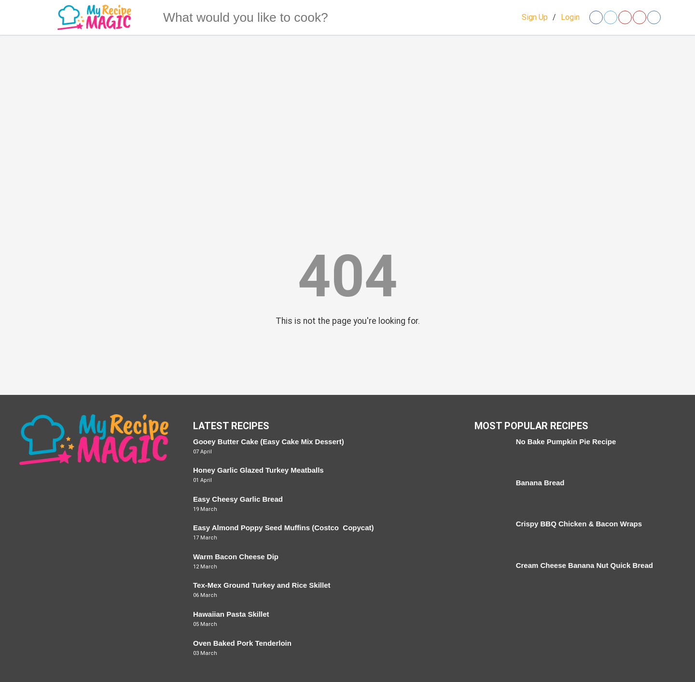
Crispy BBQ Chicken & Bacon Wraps (579, 524)
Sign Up (535, 17)
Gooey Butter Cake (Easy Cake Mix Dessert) (268, 441)
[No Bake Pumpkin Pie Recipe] (490, 453)
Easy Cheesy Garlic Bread (238, 499)
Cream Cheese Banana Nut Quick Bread (584, 565)
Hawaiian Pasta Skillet (231, 614)
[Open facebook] (596, 17)
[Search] (144, 17)
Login (570, 17)
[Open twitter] (610, 17)
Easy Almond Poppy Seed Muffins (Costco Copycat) (283, 527)
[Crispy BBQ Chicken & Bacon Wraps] (490, 535)
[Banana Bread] (490, 494)
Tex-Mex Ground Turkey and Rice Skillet (262, 585)
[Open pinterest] (625, 17)
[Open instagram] (654, 17)
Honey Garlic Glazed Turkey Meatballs (258, 470)
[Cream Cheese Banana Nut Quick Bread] (490, 577)
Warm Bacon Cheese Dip (235, 556)
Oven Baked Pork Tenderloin (242, 643)
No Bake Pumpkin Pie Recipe (566, 441)
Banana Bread (540, 483)
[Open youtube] (639, 17)
